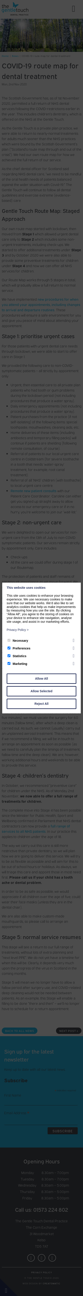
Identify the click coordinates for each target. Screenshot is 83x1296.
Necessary (18, 640)
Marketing (17, 664)
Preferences (19, 648)
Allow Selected (41, 691)
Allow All (41, 678)
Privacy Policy (18, 630)
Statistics (17, 656)
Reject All (41, 703)
